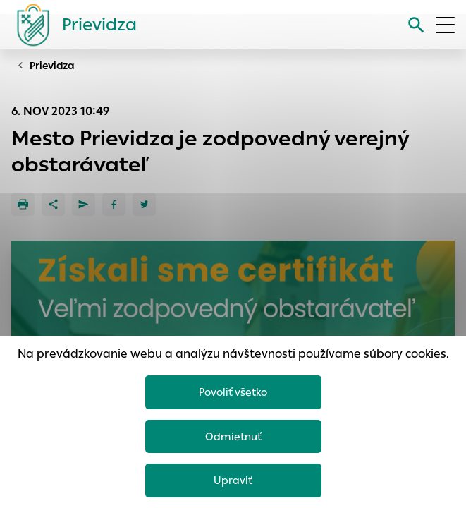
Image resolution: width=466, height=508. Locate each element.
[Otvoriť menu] (445, 25)
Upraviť (233, 480)
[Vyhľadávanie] (416, 25)
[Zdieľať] (53, 204)
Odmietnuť (233, 436)
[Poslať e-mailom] (83, 204)
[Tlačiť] (23, 204)
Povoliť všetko (233, 392)
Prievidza (52, 65)
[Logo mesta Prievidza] (71, 25)
